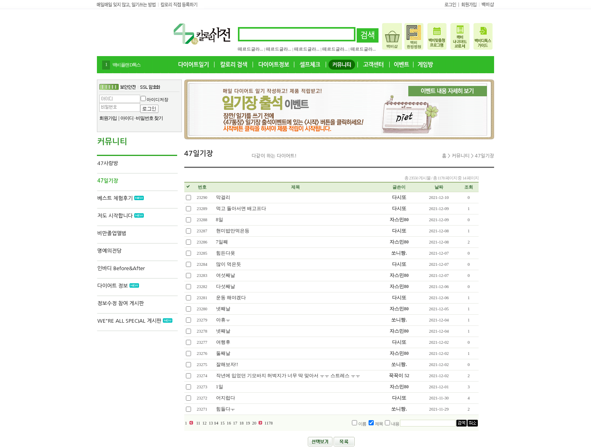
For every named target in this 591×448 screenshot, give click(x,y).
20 (254, 423)
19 (248, 423)
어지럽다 (225, 398)
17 (235, 423)
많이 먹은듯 (228, 264)
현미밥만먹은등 (232, 231)
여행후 (223, 342)
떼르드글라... (250, 49)
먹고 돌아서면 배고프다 (241, 208)
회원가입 (108, 118)
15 (222, 423)
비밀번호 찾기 (149, 118)
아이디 (126, 118)
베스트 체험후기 (120, 198)
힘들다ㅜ (225, 409)
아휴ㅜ (223, 320)
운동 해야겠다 (231, 297)
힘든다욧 (225, 253)
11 (198, 423)
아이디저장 (157, 99)
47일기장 (107, 180)
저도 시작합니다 (120, 215)
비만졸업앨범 (111, 233)
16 (229, 423)
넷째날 (223, 309)
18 (241, 423)
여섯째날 (225, 275)
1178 (269, 423)
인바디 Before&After (121, 268)
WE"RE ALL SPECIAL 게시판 (134, 320)
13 (211, 423)
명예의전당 (109, 250)
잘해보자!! (227, 364)
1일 (219, 387)
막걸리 (223, 197)
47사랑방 (107, 163)
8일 (219, 219)
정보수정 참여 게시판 (120, 303)
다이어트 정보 (118, 285)
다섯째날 (225, 286)
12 (204, 423)
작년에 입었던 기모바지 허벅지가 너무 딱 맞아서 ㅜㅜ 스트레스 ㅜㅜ (288, 375)
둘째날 (223, 353)
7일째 (222, 242)
